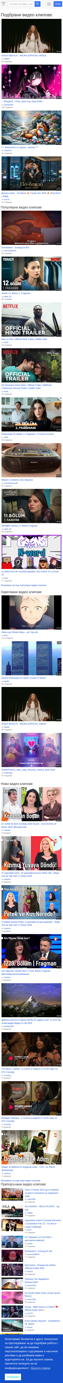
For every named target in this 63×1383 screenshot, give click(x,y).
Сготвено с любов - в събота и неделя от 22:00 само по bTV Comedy (30, 1070)
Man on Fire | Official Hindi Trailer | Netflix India (24, 339)
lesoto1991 (31, 1285)
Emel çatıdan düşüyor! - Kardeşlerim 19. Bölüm (42, 1322)
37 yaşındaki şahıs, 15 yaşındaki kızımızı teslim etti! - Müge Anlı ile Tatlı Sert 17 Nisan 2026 (30, 874)
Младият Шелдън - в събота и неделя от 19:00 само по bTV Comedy (29, 1119)
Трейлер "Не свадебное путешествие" (37, 1281)
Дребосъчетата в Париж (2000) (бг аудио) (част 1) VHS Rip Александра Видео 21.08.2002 (31, 1021)
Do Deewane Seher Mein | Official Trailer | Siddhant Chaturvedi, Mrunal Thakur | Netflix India (26, 387)
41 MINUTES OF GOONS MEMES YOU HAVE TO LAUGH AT (30, 573)
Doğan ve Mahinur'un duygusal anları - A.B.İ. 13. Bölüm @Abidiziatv (28, 1168)
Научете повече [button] (40, 1368)
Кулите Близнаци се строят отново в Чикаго (24, 678)
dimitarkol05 (9, 1026)
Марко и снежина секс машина (17, 480)
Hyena (29, 1244)
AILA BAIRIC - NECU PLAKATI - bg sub (42, 1208)
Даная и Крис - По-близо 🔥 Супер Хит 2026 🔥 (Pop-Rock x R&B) (31, 195)
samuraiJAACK (10, 251)
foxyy (6, 578)
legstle (6, 681)
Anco (6, 635)
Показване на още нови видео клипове (20, 1180)
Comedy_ (8, 1075)
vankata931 (8, 105)
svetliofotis (8, 773)
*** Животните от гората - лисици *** (20, 147)
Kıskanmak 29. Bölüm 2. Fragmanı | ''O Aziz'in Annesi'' (28, 434)
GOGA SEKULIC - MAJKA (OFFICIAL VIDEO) (24, 55)
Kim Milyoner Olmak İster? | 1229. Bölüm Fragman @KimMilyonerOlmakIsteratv (26, 972)
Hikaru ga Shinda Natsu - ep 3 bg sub (20, 632)
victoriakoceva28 (11, 483)
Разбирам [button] (13, 1377)
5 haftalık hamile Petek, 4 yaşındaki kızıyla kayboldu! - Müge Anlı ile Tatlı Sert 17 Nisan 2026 (31, 923)
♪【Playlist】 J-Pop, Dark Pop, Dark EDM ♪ (23, 101)
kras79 (6, 199)
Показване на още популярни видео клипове (23, 585)
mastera (7, 830)
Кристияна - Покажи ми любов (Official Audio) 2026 (40, 1267)
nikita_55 (7, 297)
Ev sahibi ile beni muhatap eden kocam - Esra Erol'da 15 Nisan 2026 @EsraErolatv (29, 825)
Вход (57, 4)
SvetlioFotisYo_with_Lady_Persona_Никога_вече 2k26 (28, 769)
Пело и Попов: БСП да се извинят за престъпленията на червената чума (42, 1192)
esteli (6, 342)
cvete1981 (31, 1199)
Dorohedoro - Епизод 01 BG (38, 1251)
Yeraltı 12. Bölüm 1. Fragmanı (16, 293)
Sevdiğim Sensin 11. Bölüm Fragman (20, 525)
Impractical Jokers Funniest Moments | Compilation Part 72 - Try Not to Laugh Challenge (43, 1223)
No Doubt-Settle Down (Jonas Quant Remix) (42, 1294)
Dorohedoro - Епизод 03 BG (15, 247)
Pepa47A (7, 150)
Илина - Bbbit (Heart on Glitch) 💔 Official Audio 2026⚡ (41, 1308)
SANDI (7, 59)
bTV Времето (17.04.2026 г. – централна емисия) (39, 1239)
